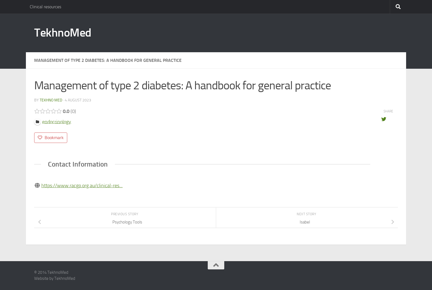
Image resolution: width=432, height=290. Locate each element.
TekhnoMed (62, 33)
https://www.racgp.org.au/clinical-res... (82, 186)
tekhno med (51, 100)
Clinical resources (45, 6)
